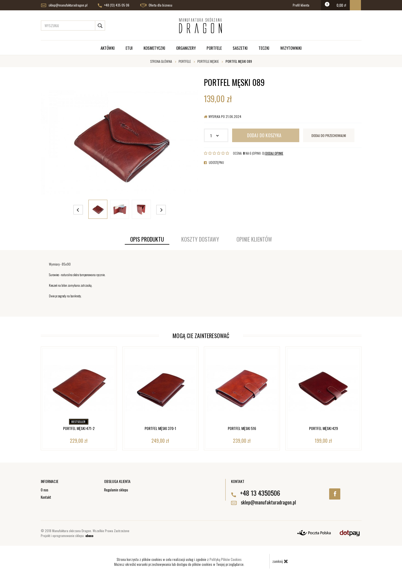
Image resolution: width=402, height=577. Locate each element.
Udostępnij (214, 162)
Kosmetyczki (154, 48)
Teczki (263, 48)
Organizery (186, 48)
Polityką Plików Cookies (226, 559)
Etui (129, 48)
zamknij (280, 561)
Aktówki (108, 48)
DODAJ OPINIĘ (274, 153)
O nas (44, 489)
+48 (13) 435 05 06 (113, 5)
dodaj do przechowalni (328, 135)
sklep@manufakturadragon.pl (64, 5)
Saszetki (240, 48)
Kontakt (46, 497)
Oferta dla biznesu (156, 5)
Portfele (214, 48)
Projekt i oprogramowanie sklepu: (67, 535)
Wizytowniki (291, 48)
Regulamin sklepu (116, 489)
